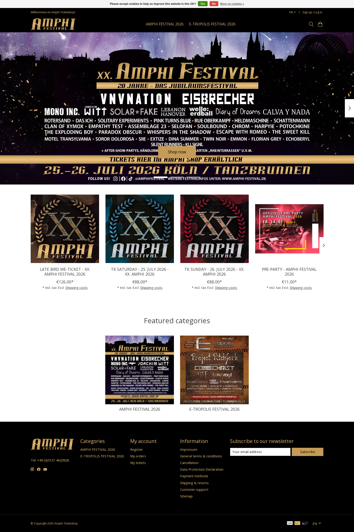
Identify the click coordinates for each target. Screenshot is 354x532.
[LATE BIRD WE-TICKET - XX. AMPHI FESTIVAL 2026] (65, 229)
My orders (138, 456)
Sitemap (186, 496)
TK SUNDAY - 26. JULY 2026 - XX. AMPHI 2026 (214, 271)
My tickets (138, 462)
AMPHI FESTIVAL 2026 (165, 24)
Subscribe (307, 451)
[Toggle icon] (311, 24)
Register (136, 449)
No (214, 3)
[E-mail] (260, 452)
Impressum (188, 449)
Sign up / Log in (312, 12)
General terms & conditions (201, 456)
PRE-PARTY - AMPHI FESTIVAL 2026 (289, 271)
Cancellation (189, 462)
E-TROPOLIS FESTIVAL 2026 (212, 24)
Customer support (194, 489)
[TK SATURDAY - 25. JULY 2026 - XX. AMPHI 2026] (139, 229)
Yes (202, 3)
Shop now (177, 152)
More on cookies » (232, 3)
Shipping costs (76, 287)
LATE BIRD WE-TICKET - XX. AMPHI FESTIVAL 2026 (65, 271)
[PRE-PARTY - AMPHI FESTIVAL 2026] (289, 229)
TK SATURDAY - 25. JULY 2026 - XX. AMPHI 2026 (139, 271)
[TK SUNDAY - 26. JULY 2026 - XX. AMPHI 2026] (214, 229)
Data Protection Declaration (201, 469)
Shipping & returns (194, 482)
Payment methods (194, 476)
